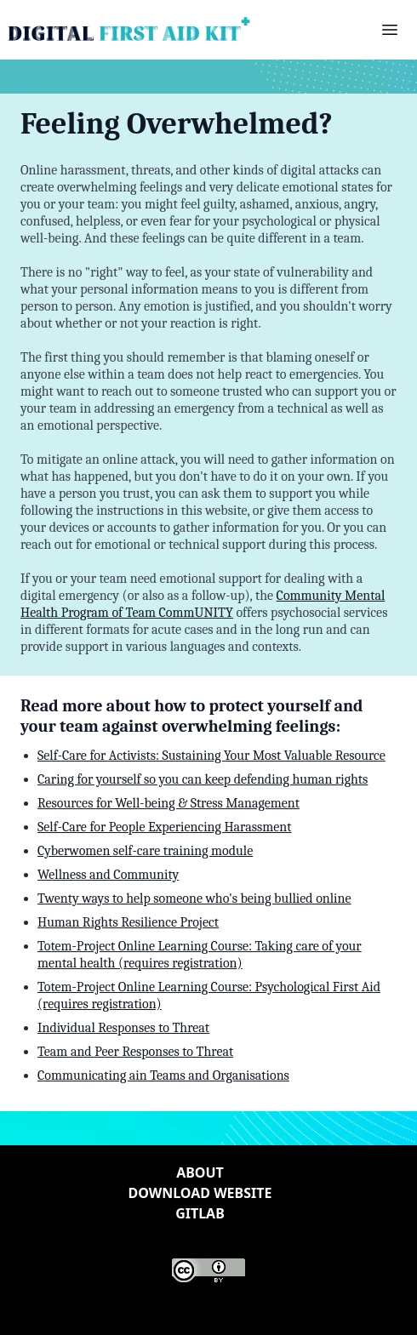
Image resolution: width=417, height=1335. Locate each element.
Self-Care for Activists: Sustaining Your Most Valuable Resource (211, 755)
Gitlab (200, 1213)
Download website (200, 1193)
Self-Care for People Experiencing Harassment (164, 827)
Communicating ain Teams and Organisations (163, 1075)
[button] (390, 30)
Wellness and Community (108, 874)
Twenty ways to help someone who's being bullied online (194, 898)
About (200, 1172)
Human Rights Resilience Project (128, 922)
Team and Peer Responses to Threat (135, 1051)
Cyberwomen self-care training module (145, 851)
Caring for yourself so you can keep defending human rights (202, 779)
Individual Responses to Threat (123, 1027)
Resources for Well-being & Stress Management (168, 803)
